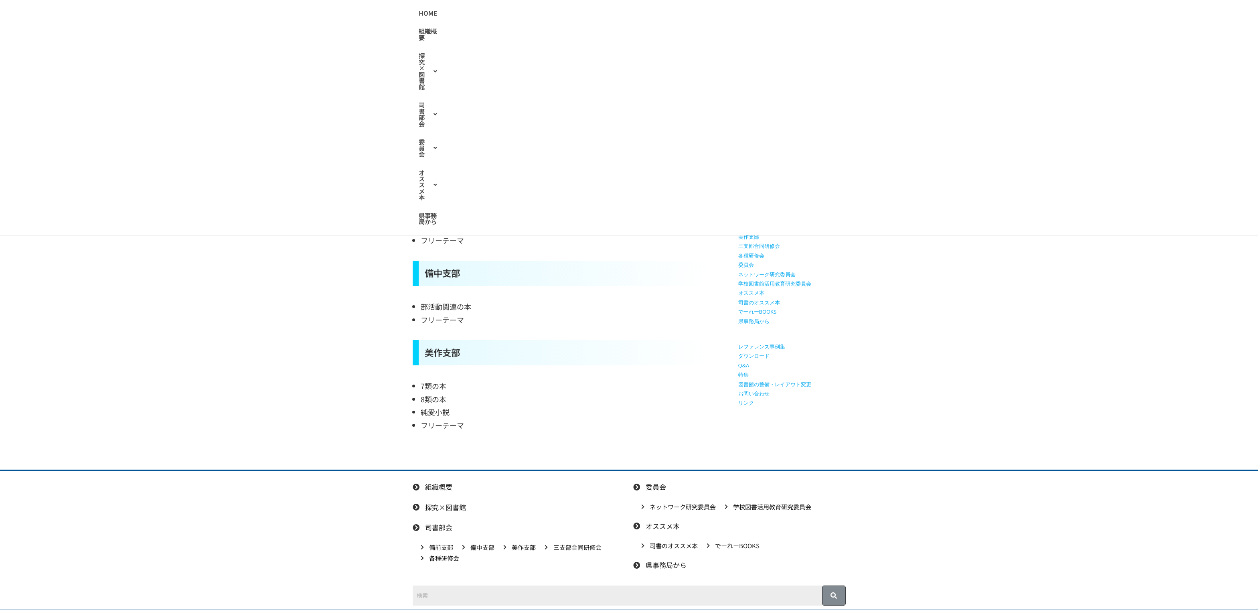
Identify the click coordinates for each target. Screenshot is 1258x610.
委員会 (663, 13)
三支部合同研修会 (759, 245)
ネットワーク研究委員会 (767, 274)
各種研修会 (751, 255)
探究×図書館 (572, 13)
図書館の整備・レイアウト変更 (774, 384)
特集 (743, 374)
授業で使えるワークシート (769, 170)
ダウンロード (754, 355)
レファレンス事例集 (761, 346)
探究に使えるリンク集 (764, 189)
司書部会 (622, 13)
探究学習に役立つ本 (761, 199)
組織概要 (527, 13)
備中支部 (748, 227)
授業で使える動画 (759, 180)
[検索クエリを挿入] (794, 114)
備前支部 (748, 217)
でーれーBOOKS (757, 311)
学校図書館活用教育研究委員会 (774, 283)
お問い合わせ (754, 393)
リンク (746, 402)
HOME (493, 13)
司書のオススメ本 (503, 144)
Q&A (744, 365)
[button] (572, 13)
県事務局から (755, 13)
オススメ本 (706, 13)
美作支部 (748, 236)
